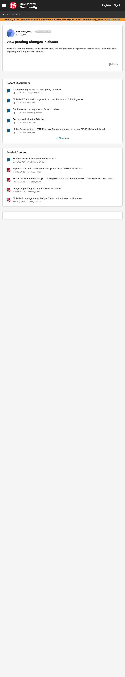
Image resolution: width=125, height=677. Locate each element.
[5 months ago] (19, 182)
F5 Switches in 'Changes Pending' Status (34, 158)
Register (106, 5)
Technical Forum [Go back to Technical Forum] (11, 14)
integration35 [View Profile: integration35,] (33, 92)
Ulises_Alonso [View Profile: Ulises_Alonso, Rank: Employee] (34, 202)
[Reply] (113, 64)
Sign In (117, 5)
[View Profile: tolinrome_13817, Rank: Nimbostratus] (11, 33)
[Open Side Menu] (4, 5)
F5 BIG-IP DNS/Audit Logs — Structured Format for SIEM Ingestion (48, 99)
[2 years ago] (19, 202)
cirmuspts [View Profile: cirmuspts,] (31, 122)
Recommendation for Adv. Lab (29, 119)
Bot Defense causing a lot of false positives (36, 109)
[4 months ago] (19, 172)
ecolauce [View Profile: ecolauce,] (31, 132)
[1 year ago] (19, 162)
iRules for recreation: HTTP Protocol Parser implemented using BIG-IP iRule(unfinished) (59, 129)
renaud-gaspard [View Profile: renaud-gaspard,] (34, 113)
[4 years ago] (19, 192)
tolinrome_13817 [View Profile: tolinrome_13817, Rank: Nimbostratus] (24, 31)
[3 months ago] (19, 92)
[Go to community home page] (23, 5)
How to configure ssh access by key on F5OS (37, 89)
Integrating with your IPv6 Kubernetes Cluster (37, 188)
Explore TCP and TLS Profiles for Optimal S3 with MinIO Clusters (47, 168)
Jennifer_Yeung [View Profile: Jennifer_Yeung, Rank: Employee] (34, 182)
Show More (62, 138)
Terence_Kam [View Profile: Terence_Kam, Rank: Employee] (33, 192)
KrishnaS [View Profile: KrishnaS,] (31, 103)
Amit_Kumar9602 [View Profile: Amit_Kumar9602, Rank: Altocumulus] (36, 162)
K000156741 (113, 19)
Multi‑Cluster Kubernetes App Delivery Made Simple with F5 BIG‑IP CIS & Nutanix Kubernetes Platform (63, 178)
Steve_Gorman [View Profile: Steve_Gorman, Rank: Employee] (34, 172)
